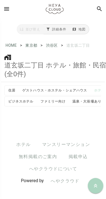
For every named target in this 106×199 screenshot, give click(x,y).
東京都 (31, 45)
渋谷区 (52, 45)
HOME (11, 45)
